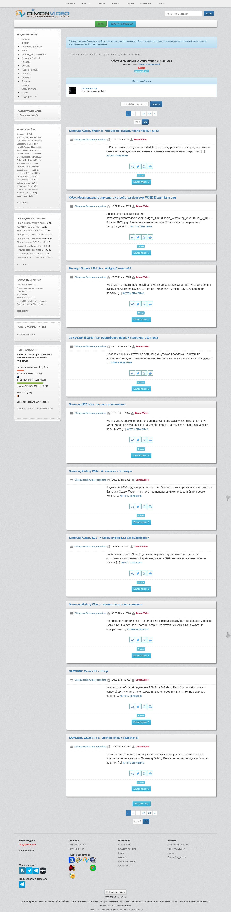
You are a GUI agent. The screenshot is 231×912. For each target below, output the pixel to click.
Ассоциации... (23, 294)
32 (143, 114)
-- (138, 114)
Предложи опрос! (44, 408)
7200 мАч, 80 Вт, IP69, (28, 226)
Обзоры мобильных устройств (90, 139)
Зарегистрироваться (122, 23)
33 (149, 114)
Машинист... (22, 196)
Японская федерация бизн (31, 223)
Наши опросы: (27, 350)
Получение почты (77, 845)
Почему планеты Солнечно (31, 257)
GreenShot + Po (24, 140)
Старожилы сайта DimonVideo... (31, 304)
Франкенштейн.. (24, 186)
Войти (101, 23)
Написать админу (176, 849)
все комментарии (26, 334)
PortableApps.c (23, 147)
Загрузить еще (142, 804)
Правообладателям (177, 857)
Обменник (145, 3)
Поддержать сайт (29, 110)
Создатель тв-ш (24, 144)
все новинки (23, 202)
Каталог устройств (127, 849)
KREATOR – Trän (24, 160)
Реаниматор (124, 845)
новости (39, 218)
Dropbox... (21, 134)
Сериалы (26, 77)
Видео (130, 3)
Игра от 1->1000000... (26, 298)
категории (139, 71)
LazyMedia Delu (23, 167)
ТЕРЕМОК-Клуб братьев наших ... (32, 301)
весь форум (23, 310)
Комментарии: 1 (141, 319)
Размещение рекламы (178, 845)
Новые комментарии (31, 326)
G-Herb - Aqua (23, 176)
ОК (145, 122)
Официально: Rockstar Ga (30, 234)
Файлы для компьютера (34, 54)
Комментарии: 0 (141, 182)
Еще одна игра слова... (27, 285)
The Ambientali (23, 180)
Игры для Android (31, 58)
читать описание (117, 155)
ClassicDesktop (23, 157)
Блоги (121, 853)
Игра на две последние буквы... (31, 288)
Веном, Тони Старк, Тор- (29, 246)
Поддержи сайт (30, 96)
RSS (146, 71)
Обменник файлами (32, 46)
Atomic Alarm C (23, 150)
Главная (70, 3)
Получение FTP (76, 849)
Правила (172, 853)
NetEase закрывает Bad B (30, 250)
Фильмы (26, 73)
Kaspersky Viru (23, 137)
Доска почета (124, 865)
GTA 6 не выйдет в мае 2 (30, 253)
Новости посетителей (149, 64)
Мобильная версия (115, 892)
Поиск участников (126, 861)
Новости (86, 3)
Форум (161, 3)
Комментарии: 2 (141, 589)
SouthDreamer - (23, 170)
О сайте (122, 857)
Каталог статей (29, 89)
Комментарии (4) (25, 408)
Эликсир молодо (24, 189)
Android (116, 3)
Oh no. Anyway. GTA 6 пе (29, 242)
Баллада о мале (24, 193)
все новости (23, 264)
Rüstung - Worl (23, 163)
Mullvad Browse (23, 183)
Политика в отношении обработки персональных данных (115, 910)
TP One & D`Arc (24, 173)
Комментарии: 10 (141, 455)
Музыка (26, 65)
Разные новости (30, 69)
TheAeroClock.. (23, 153)
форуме (35, 280)
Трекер (101, 3)
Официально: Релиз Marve (31, 238)
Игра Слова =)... (24, 291)
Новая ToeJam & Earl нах (30, 230)
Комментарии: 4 (141, 655)
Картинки (26, 81)
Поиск (25, 92)
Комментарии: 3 (141, 522)
